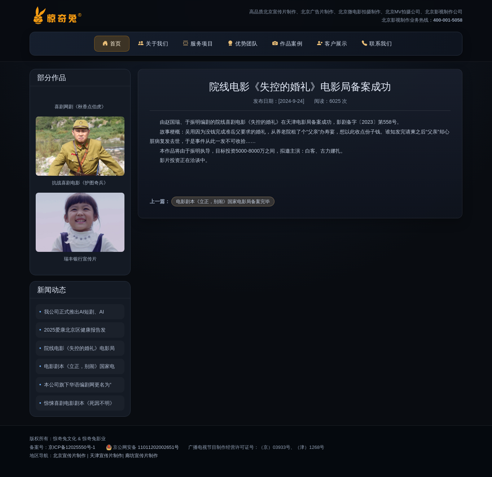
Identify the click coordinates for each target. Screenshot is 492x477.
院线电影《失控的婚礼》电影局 (79, 348)
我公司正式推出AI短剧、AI (74, 312)
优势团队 (243, 44)
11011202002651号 (158, 447)
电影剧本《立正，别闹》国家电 (79, 366)
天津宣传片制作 (106, 455)
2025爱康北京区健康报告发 (75, 330)
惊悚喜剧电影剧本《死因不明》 (79, 403)
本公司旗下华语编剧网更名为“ (77, 385)
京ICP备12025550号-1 (71, 447)
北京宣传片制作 (69, 455)
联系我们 (377, 44)
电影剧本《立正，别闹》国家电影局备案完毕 (223, 201)
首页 (111, 44)
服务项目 (198, 44)
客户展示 (332, 44)
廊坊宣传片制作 (141, 455)
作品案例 (287, 44)
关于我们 (153, 44)
